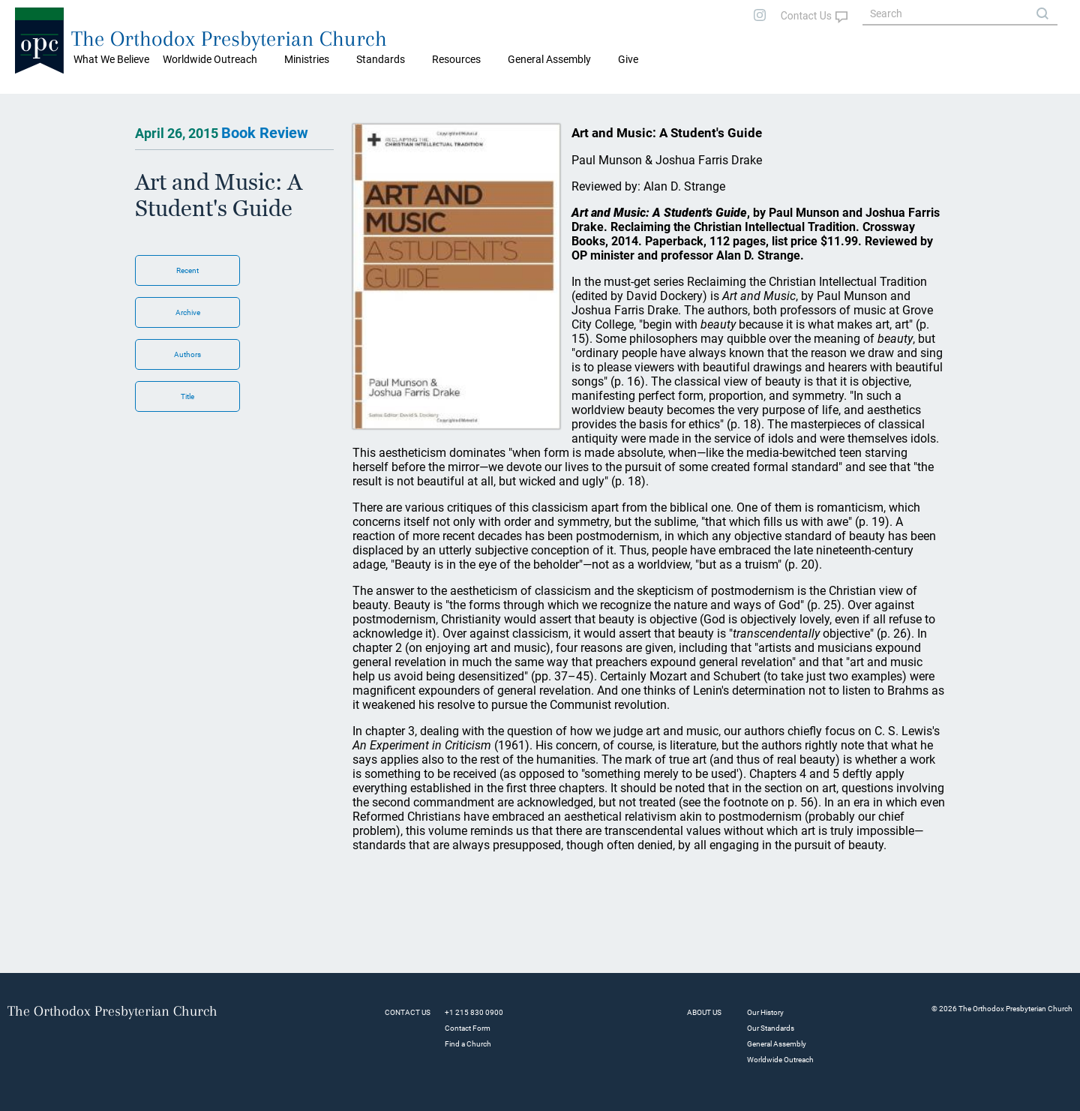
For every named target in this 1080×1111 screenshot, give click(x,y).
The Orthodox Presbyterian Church (229, 38)
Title (187, 396)
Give (628, 59)
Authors (187, 354)
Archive (188, 312)
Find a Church (468, 1044)
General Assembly (549, 59)
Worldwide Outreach (780, 1059)
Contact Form (467, 1028)
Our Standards (770, 1028)
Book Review (264, 133)
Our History (765, 1012)
